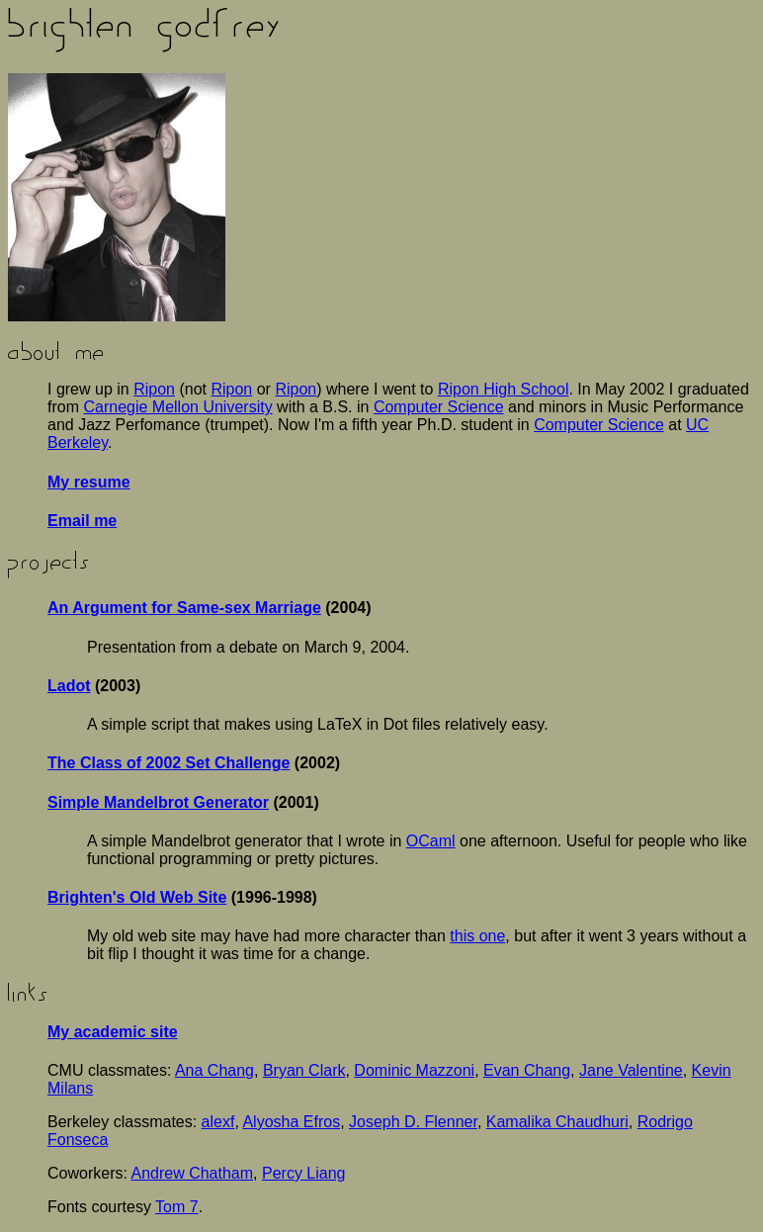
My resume (88, 482)
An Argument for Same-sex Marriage (184, 607)
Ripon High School (503, 389)
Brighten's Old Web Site (136, 897)
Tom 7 (177, 1206)
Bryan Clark (304, 1070)
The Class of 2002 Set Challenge (168, 762)
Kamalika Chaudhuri (557, 1121)
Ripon (154, 389)
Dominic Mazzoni (414, 1070)
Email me (82, 520)
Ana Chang (214, 1070)
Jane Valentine (631, 1070)
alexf (218, 1121)
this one (477, 935)
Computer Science (439, 406)
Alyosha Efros (291, 1121)
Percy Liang (304, 1173)
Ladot (69, 685)
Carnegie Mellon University (177, 406)
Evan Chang (526, 1070)
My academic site (112, 1031)
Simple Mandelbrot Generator (158, 802)
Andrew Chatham (191, 1173)
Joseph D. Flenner (413, 1121)
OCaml (431, 841)
